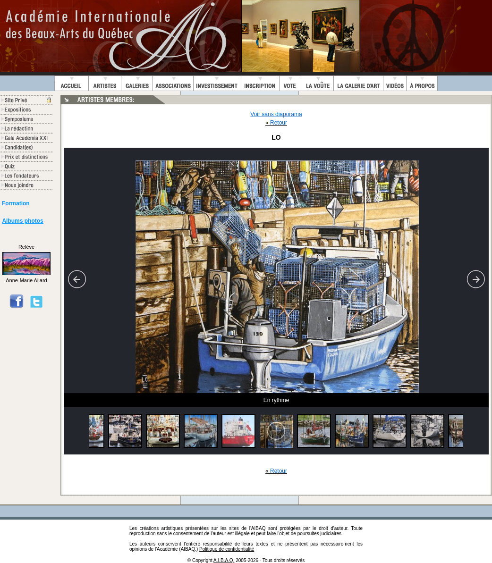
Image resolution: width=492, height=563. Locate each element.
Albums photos (22, 221)
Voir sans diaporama (276, 114)
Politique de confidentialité (226, 549)
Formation (16, 203)
